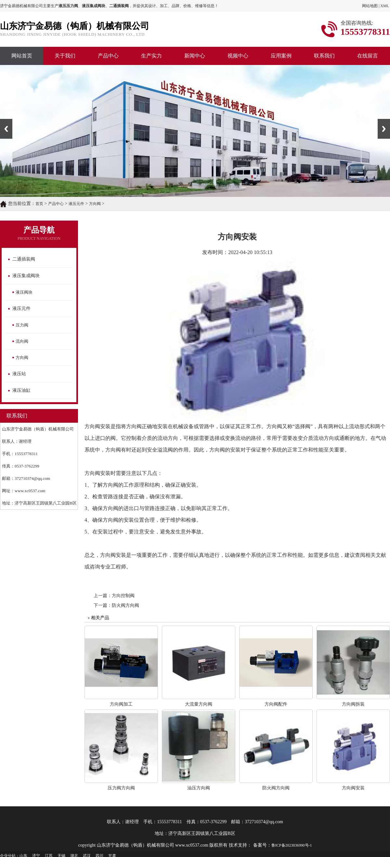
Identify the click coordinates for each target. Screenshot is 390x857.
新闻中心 (194, 55)
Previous (6, 129)
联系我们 (324, 55)
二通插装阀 (23, 259)
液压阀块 (24, 292)
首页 (39, 203)
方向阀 (95, 203)
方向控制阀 (123, 595)
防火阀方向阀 (125, 605)
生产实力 (151, 55)
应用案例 (281, 55)
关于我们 (65, 55)
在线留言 (367, 55)
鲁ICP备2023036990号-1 (291, 845)
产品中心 (108, 55)
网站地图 (370, 6)
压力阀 (22, 325)
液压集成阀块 (26, 275)
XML (384, 6)
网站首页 (21, 55)
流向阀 (22, 341)
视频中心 (238, 55)
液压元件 (76, 203)
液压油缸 (21, 390)
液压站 (19, 373)
